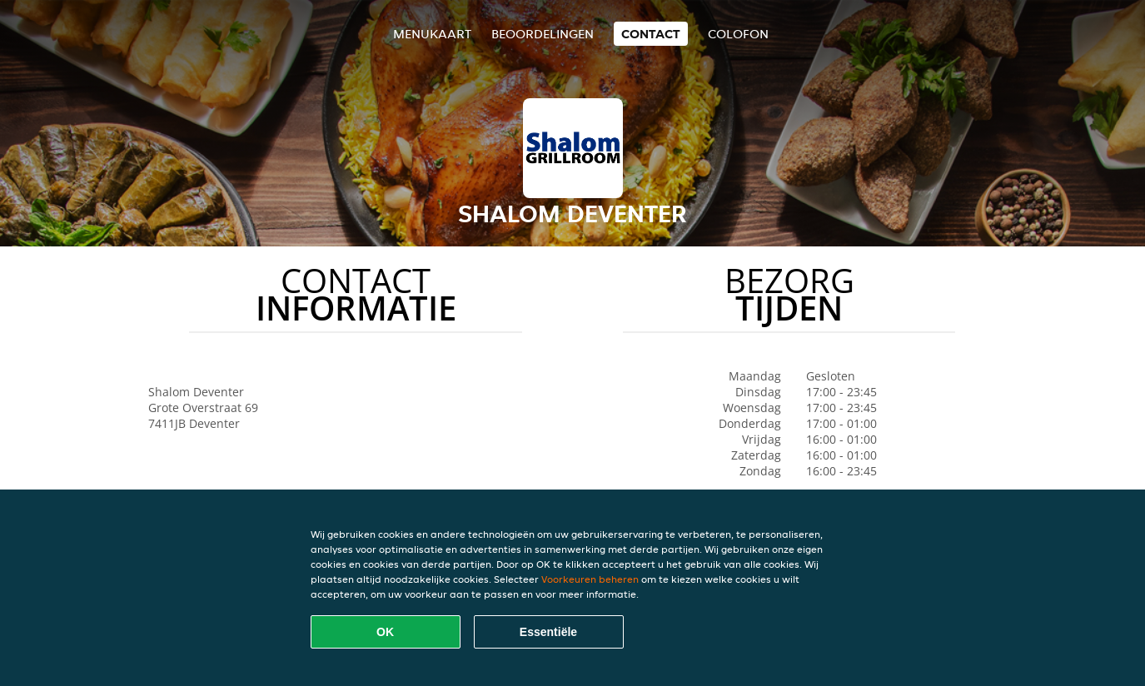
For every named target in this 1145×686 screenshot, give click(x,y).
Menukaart (432, 33)
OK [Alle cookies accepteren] (385, 632)
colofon (738, 33)
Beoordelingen (542, 33)
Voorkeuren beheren (590, 579)
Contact (650, 33)
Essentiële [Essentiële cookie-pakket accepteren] (548, 632)
